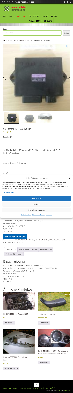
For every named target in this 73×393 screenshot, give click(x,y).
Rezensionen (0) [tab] (46, 249)
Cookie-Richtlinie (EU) (48, 388)
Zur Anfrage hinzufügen (15, 236)
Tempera (59, 391)
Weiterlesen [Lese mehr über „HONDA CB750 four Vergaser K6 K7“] (9, 323)
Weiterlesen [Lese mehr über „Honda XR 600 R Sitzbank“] (43, 323)
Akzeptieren (36, 199)
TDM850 (20, 243)
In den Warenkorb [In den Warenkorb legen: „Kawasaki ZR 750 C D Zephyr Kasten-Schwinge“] (11, 369)
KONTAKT (35, 388)
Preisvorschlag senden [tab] (14, 254)
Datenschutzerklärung (38, 215)
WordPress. (67, 391)
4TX (15, 243)
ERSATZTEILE (12, 40)
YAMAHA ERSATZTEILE (25, 40)
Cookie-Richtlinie (26, 215)
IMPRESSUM (13, 388)
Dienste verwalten (8, 193)
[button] (70, 179)
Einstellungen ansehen (36, 210)
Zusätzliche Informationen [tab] (28, 249)
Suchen (6, 29)
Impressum (49, 215)
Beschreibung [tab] (11, 249)
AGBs (5, 388)
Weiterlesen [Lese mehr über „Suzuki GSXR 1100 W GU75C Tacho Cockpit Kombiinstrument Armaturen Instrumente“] (43, 362)
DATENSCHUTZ (24, 388)
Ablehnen (36, 204)
